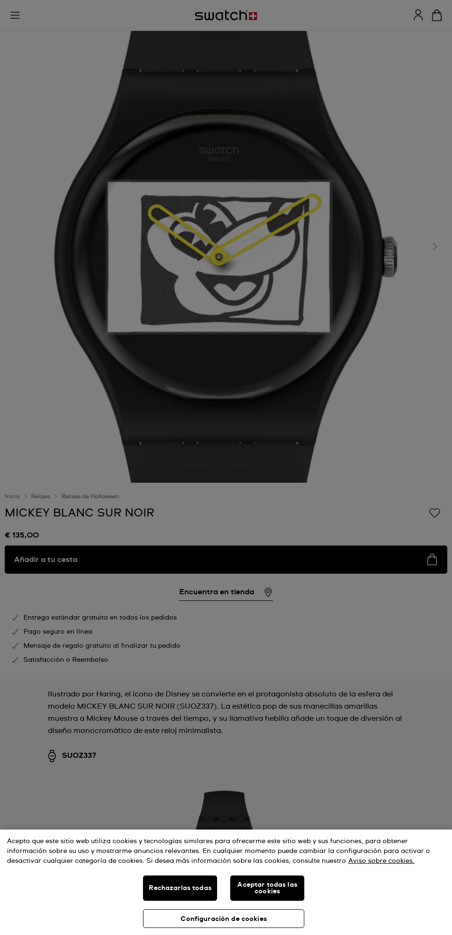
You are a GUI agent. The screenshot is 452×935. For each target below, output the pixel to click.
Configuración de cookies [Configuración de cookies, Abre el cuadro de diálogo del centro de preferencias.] (223, 919)
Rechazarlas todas (180, 888)
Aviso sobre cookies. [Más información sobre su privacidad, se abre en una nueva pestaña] (381, 861)
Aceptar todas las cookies (267, 888)
